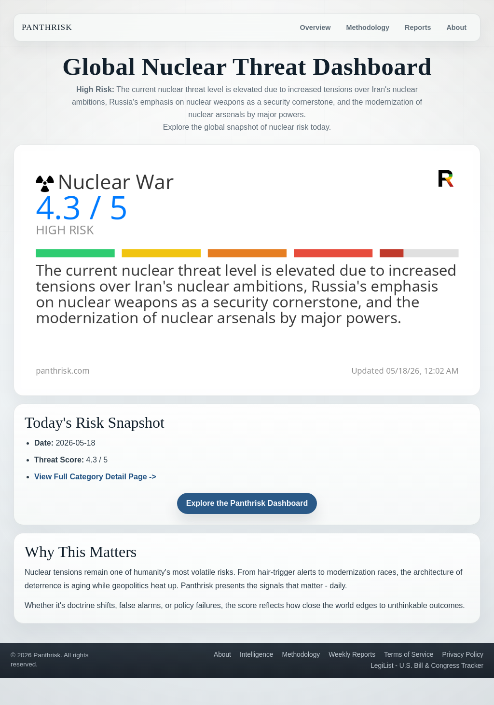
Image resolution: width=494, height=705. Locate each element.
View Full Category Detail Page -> (95, 477)
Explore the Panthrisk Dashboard (247, 503)
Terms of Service (408, 654)
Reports (418, 27)
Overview (315, 27)
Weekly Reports (352, 654)
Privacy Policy (462, 654)
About (456, 27)
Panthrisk (47, 27)
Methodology (368, 27)
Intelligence (257, 654)
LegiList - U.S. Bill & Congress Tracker (426, 665)
